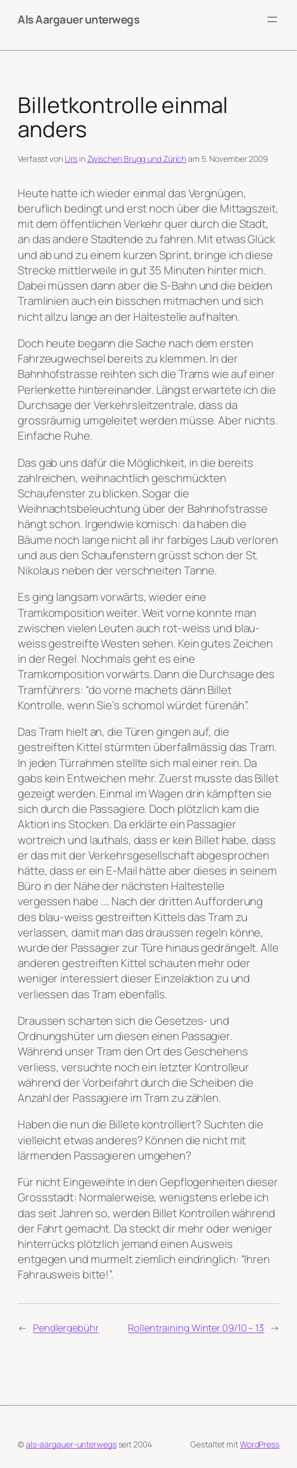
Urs (71, 158)
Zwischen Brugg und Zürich (137, 158)
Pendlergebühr (66, 1327)
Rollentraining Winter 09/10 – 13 (196, 1327)
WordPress (259, 1444)
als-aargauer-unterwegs (71, 1444)
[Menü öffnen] (272, 19)
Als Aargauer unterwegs (78, 19)
